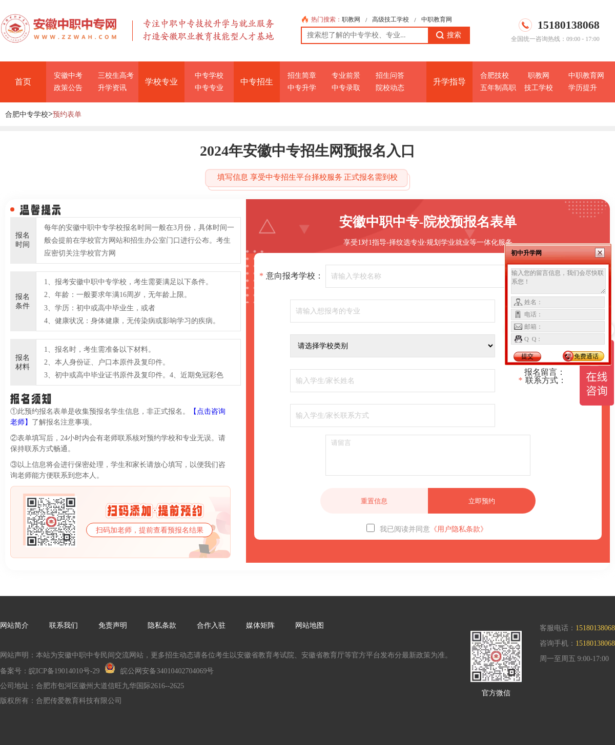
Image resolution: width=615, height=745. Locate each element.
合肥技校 (494, 75)
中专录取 (346, 88)
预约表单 (67, 114)
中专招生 (256, 81)
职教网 (351, 19)
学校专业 (161, 81)
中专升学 (302, 88)
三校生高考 (116, 75)
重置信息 (374, 501)
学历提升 (582, 88)
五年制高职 (498, 88)
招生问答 (390, 75)
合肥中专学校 (26, 114)
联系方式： (542, 380)
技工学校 (538, 88)
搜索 (448, 35)
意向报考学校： (291, 276)
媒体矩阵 (260, 625)
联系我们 (63, 625)
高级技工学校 (390, 19)
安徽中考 (68, 75)
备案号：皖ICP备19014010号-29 (49, 671)
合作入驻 (211, 625)
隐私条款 (162, 625)
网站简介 (14, 625)
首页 (23, 81)
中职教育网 (436, 19)
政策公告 (68, 88)
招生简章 (302, 75)
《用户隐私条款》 (458, 529)
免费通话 (586, 356)
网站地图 (309, 625)
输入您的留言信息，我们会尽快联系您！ (558, 281)
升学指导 (449, 81)
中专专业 (209, 88)
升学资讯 (112, 88)
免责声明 (112, 625)
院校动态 (390, 88)
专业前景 (346, 75)
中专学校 (209, 75)
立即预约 (481, 501)
